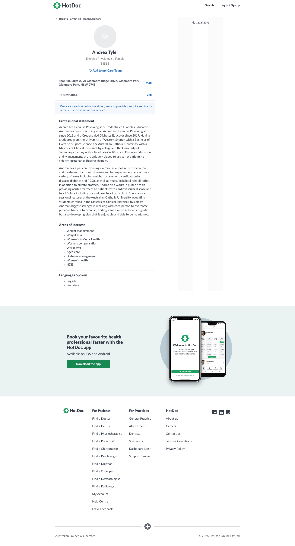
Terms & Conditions (179, 441)
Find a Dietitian (102, 463)
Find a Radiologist (104, 486)
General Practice (140, 418)
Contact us (173, 433)
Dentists (134, 433)
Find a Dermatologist (106, 478)
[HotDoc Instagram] (228, 412)
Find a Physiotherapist (107, 433)
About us (172, 418)
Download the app (88, 364)
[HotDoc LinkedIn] (221, 412)
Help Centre (100, 501)
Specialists (136, 441)
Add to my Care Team (105, 70)
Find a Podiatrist (103, 441)
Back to (78, 19)
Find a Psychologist (105, 456)
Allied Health (137, 426)
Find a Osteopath (103, 471)
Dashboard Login (140, 448)
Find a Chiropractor (105, 448)
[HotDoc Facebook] (214, 412)
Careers (171, 426)
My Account (100, 494)
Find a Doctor (101, 418)
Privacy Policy (175, 448)
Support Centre (139, 456)
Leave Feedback (102, 509)
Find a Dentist (101, 426)
